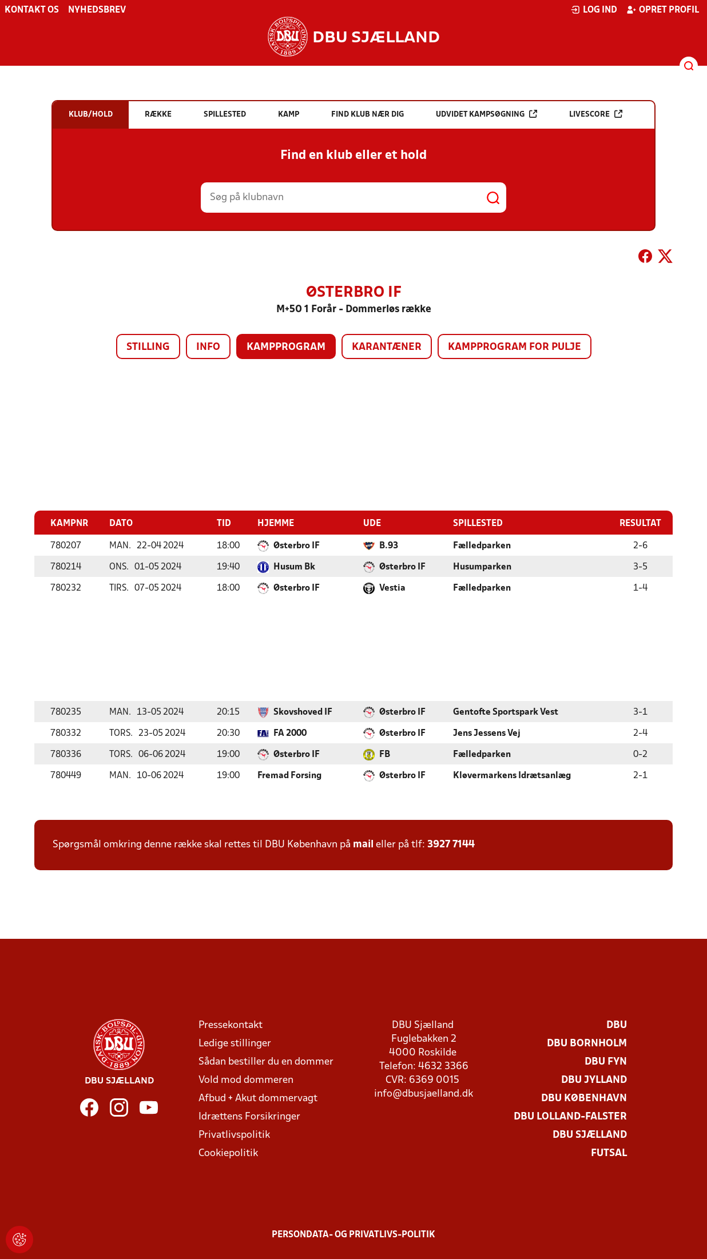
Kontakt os (32, 10)
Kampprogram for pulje (514, 347)
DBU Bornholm (587, 1043)
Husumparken (482, 567)
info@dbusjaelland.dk (423, 1093)
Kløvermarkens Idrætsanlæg (512, 775)
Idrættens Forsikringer (249, 1116)
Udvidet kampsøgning (486, 114)
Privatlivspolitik (234, 1135)
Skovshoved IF (302, 712)
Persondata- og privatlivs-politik (353, 1234)
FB (384, 754)
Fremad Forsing (289, 775)
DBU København (584, 1098)
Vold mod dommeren (245, 1080)
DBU (616, 1025)
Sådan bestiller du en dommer (265, 1061)
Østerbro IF (296, 545)
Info (208, 347)
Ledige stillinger (234, 1043)
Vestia (392, 588)
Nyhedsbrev (97, 10)
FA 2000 (290, 733)
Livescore (595, 114)
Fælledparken (482, 545)
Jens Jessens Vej (487, 733)
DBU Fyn (606, 1061)
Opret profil (662, 10)
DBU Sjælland (590, 1135)
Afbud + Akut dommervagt (257, 1098)
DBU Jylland (594, 1080)
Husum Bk (294, 567)
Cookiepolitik (228, 1153)
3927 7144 (451, 844)
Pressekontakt (230, 1025)
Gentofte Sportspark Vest (505, 712)
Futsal (609, 1153)
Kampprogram (286, 347)
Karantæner (387, 347)
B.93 (388, 545)
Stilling (148, 347)
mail (363, 844)
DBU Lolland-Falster (570, 1116)
